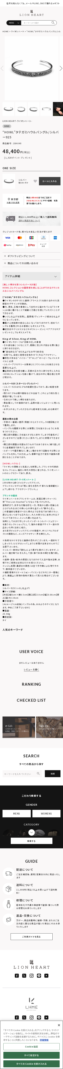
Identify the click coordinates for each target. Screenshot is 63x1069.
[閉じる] (59, 1025)
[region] (31, 1044)
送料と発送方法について (29, 220)
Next (59, 68)
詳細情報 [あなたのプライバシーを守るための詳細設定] (44, 1040)
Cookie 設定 (31, 1046)
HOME (6, 31)
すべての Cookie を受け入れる (31, 1063)
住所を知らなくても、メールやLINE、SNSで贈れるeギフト (33, 3)
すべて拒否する (31, 1055)
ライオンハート (17, 31)
